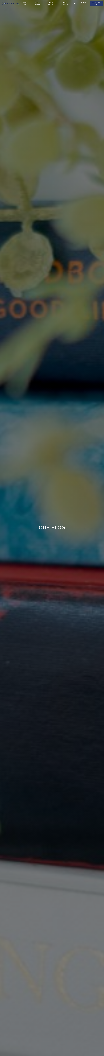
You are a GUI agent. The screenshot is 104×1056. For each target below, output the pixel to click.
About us (25, 3)
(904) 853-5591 (97, 3)
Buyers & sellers (37, 3)
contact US (84, 3)
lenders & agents (64, 3)
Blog (76, 3)
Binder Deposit (51, 3)
